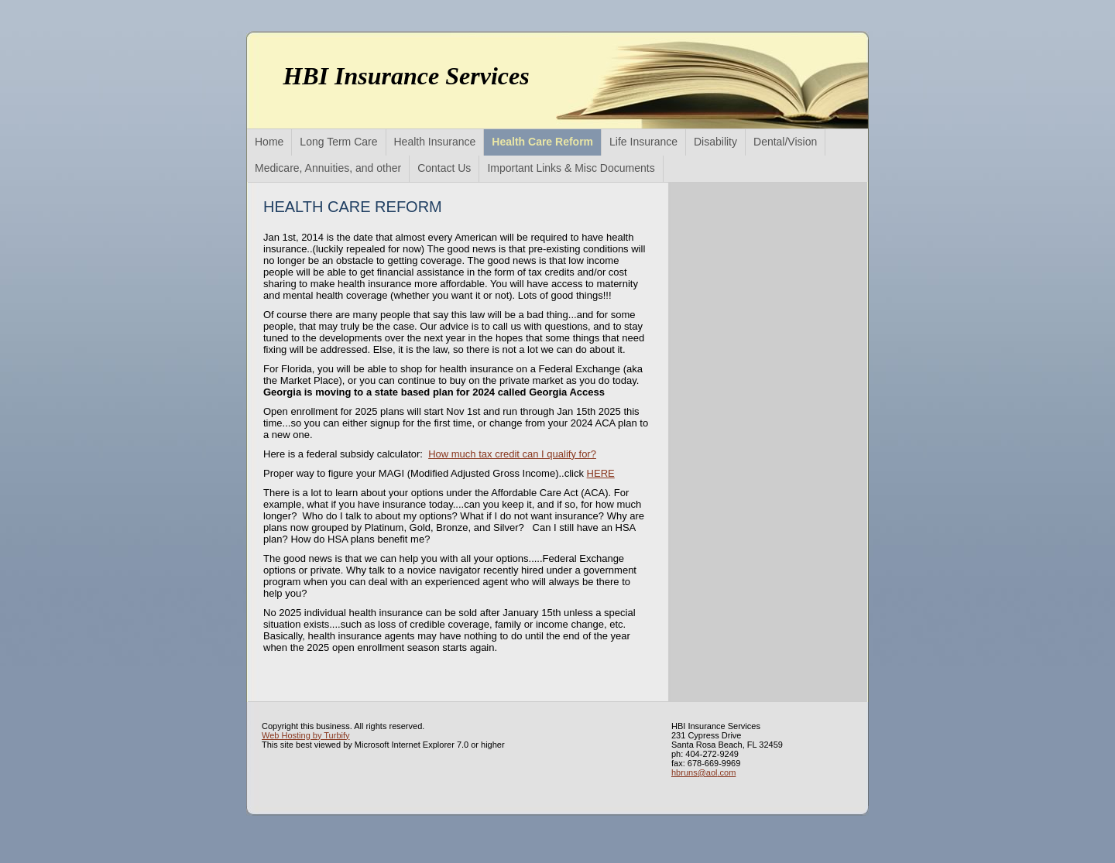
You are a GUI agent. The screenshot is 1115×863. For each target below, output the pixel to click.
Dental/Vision (785, 141)
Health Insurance (435, 141)
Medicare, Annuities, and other (328, 168)
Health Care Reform (542, 141)
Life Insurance (643, 141)
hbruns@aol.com (703, 772)
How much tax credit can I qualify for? (512, 454)
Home (269, 141)
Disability (715, 141)
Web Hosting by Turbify (306, 735)
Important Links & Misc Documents (570, 168)
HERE (601, 473)
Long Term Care (338, 141)
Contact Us (444, 168)
